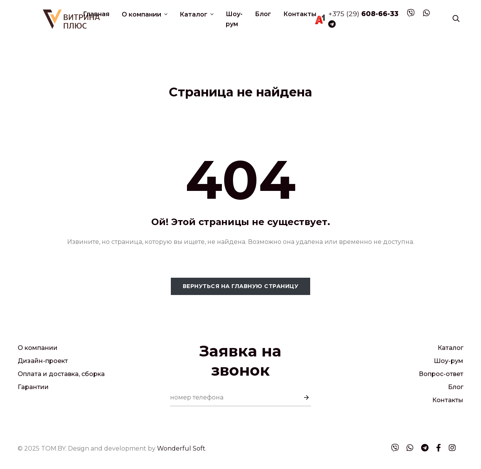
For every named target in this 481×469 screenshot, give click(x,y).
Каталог (194, 14)
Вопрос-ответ (441, 374)
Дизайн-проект (43, 361)
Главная (96, 14)
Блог (263, 14)
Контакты (299, 14)
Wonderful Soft (181, 448)
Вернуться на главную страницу (241, 286)
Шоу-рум (234, 19)
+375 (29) (363, 14)
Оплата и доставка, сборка (61, 374)
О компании (142, 14)
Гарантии (33, 387)
